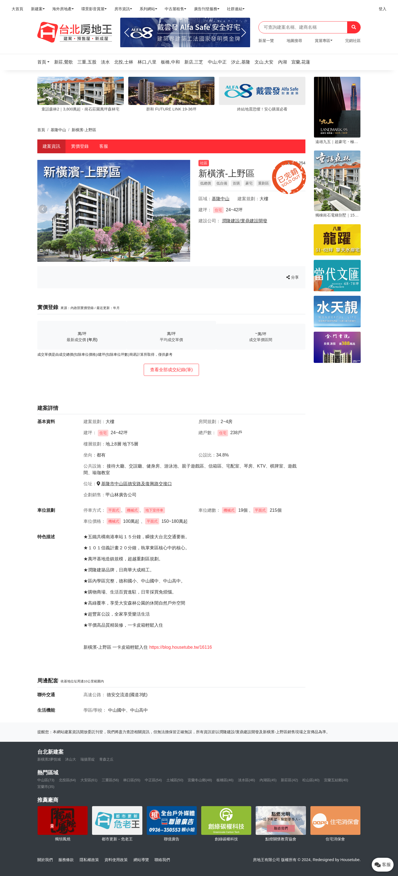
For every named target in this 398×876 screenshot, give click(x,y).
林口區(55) (131, 780)
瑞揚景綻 (87, 759)
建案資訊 (51, 146)
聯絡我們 (162, 859)
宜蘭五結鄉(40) (336, 780)
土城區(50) (175, 780)
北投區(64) (67, 780)
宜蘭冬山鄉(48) (200, 780)
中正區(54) (153, 780)
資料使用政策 (116, 859)
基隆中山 (58, 130)
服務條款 (66, 859)
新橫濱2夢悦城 (49, 759)
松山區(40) (311, 780)
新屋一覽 (266, 40)
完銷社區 (353, 40)
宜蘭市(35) (45, 787)
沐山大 (70, 759)
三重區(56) (110, 780)
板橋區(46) (225, 780)
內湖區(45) (268, 780)
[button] (45, 62)
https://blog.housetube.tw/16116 (180, 647)
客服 (103, 146)
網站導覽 (141, 859)
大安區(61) (89, 780)
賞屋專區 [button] (322, 40)
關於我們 (45, 859)
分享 (292, 277)
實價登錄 (80, 146)
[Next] (243, 33)
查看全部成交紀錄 (171, 369)
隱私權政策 (89, 859)
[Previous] (126, 33)
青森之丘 (106, 759)
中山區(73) (45, 780)
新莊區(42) (289, 780)
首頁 (41, 130)
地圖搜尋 (294, 40)
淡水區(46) (246, 780)
